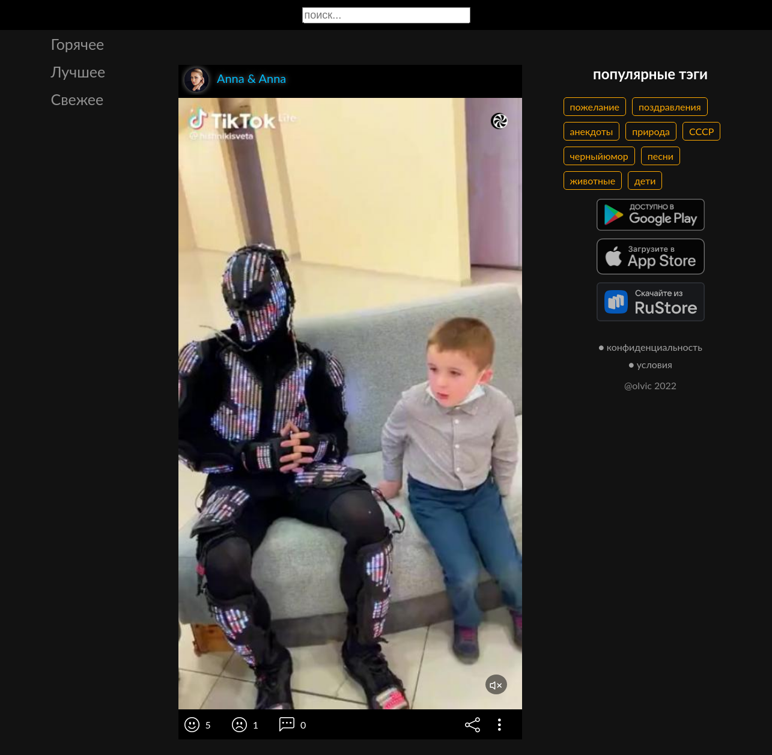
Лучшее (78, 71)
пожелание (594, 106)
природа (651, 131)
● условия (650, 364)
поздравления (670, 106)
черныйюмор (599, 156)
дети (644, 180)
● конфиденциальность (650, 347)
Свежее (77, 99)
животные (593, 180)
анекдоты (591, 131)
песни (660, 156)
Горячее (78, 44)
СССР (701, 131)
